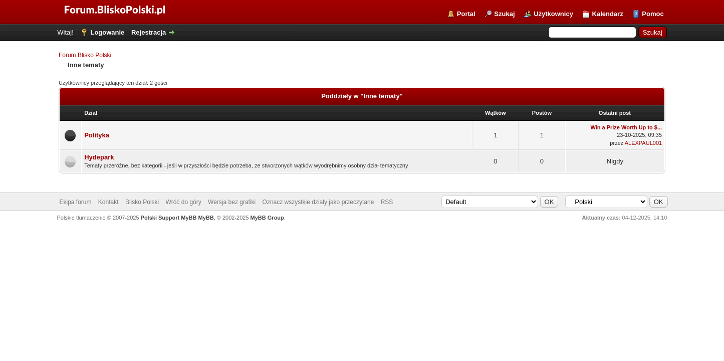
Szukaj (504, 14)
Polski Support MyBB (169, 218)
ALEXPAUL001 (643, 143)
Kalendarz (607, 14)
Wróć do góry (183, 202)
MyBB (205, 218)
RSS (387, 202)
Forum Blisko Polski (85, 55)
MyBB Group (267, 218)
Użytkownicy (553, 14)
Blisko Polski (142, 202)
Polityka (96, 135)
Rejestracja (148, 32)
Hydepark (99, 157)
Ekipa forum (75, 202)
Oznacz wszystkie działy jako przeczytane (318, 202)
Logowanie (107, 32)
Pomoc (652, 14)
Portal (466, 14)
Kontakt (108, 202)
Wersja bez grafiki (232, 202)
